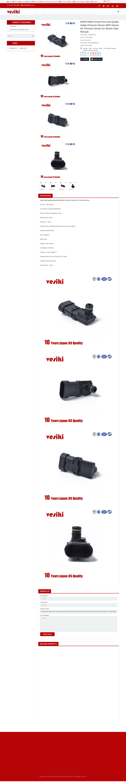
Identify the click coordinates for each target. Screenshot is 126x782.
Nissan (85, 54)
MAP (100, 54)
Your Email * (44, 608)
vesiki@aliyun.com (28, 5)
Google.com (13, 54)
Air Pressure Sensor (110, 54)
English (107, 1)
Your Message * (45, 622)
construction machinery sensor (19, 35)
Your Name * (44, 601)
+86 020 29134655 (14, 5)
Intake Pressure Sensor (90, 56)
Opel (90, 54)
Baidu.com (23, 54)
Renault (95, 54)
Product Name (44, 615)
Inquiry (84, 65)
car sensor (13, 32)
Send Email (96, 65)
